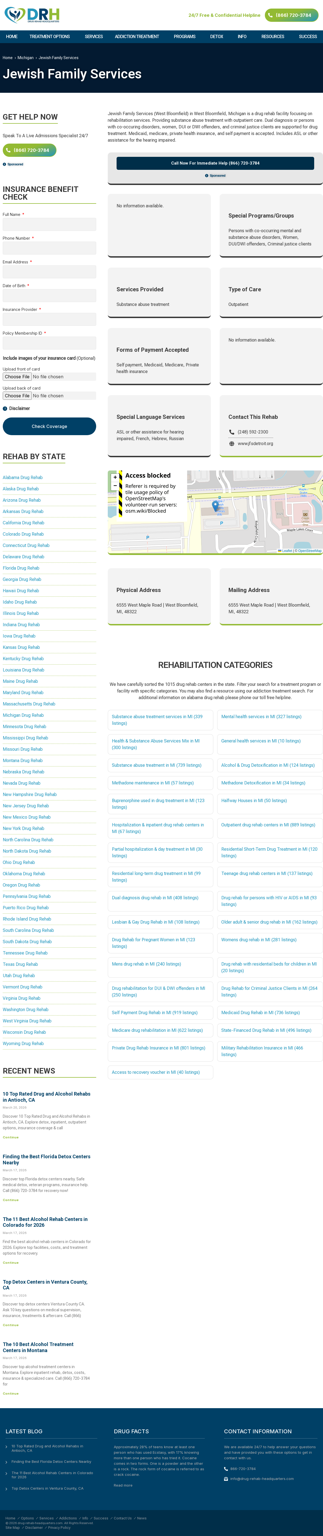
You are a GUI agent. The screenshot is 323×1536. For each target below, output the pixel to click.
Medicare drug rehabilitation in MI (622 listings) (157, 1030)
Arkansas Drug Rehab (23, 511)
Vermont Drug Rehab (22, 987)
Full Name (12, 215)
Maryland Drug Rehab (23, 692)
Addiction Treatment (138, 36)
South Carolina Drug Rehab (28, 930)
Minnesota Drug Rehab (24, 726)
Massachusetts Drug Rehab (29, 704)
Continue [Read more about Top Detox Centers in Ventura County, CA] (11, 1325)
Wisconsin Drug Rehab (24, 1032)
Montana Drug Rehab (23, 760)
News (142, 1518)
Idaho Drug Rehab (20, 602)
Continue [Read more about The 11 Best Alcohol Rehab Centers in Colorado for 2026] (11, 1262)
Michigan (26, 57)
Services (94, 36)
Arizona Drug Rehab (22, 500)
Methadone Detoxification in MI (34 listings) (263, 783)
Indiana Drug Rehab (21, 624)
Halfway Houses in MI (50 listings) (254, 800)
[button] (215, 506)
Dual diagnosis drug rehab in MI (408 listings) (155, 897)
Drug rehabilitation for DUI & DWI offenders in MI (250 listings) (158, 992)
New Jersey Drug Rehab (26, 805)
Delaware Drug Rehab (23, 556)
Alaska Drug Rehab (21, 488)
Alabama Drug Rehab (23, 477)
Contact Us (123, 1518)
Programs (186, 36)
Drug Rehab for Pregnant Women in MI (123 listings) (153, 943)
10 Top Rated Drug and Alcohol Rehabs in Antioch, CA (47, 1448)
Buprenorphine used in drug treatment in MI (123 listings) (158, 804)
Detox (218, 36)
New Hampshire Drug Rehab (30, 794)
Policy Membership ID (23, 333)
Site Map (13, 1528)
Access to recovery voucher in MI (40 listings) (156, 1072)
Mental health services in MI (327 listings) (261, 716)
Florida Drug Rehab (21, 568)
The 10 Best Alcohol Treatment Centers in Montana (38, 1347)
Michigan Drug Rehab (23, 715)
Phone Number (17, 238)
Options (27, 1518)
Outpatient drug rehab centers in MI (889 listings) (268, 825)
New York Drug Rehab (23, 828)
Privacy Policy (59, 1528)
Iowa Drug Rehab (19, 636)
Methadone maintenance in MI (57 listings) (153, 783)
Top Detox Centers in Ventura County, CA (48, 1488)
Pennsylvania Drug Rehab (27, 896)
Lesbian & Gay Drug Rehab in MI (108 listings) (156, 922)
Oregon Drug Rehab (21, 885)
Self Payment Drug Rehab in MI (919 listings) (155, 1012)
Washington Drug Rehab (26, 1009)
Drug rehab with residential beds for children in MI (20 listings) (269, 967)
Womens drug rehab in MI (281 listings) (259, 939)
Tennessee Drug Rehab (25, 953)
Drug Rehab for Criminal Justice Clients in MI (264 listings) (269, 992)
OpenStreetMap (310, 551)
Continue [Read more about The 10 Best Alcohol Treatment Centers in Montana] (11, 1393)
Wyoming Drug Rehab (23, 1043)
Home (11, 36)
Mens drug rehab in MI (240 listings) (146, 964)
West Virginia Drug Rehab (27, 1021)
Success (308, 36)
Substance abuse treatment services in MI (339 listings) (157, 720)
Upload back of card (22, 388)
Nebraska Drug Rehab (23, 771)
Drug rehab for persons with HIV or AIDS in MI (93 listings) (269, 901)
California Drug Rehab (23, 522)
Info (243, 36)
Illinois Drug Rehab (21, 613)
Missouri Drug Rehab (23, 749)
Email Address (16, 262)
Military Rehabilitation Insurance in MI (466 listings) (262, 1051)
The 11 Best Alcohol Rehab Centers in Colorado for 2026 (52, 1475)
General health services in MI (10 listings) (261, 741)
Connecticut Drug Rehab (26, 545)
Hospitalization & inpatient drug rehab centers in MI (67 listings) (158, 828)
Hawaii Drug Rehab (21, 590)
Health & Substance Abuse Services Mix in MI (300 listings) (156, 744)
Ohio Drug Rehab (19, 862)
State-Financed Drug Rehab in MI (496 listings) (266, 1030)
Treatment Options (50, 36)
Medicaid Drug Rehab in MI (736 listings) (260, 1012)
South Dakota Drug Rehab (27, 941)
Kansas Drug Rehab (21, 647)
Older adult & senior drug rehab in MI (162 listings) (269, 922)
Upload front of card (21, 369)
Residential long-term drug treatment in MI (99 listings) (156, 877)
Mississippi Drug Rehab (25, 738)
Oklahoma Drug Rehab (24, 873)
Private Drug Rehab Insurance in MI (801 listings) (158, 1048)
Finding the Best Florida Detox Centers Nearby (51, 1461)
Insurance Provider (20, 310)
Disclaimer (34, 1528)
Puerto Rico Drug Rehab (26, 907)
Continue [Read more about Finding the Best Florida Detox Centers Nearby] (11, 1200)
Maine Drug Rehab (20, 681)
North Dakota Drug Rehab (27, 851)
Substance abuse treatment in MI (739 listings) (156, 765)
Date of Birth (14, 286)
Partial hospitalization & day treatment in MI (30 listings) (157, 852)
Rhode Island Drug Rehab (27, 919)
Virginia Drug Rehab (22, 998)
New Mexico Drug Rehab (27, 817)
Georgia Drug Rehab (22, 579)
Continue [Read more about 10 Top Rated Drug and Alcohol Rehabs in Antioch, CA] (11, 1137)
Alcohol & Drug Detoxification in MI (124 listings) (268, 765)
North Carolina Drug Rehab (28, 839)
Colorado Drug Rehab (23, 534)
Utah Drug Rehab (19, 975)
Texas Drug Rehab (20, 964)
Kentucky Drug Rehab (23, 658)
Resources (274, 36)
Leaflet (285, 551)
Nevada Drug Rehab (22, 783)
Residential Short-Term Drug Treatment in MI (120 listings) (269, 852)
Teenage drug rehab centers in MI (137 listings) (267, 873)
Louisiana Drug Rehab (23, 670)
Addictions (68, 1518)
